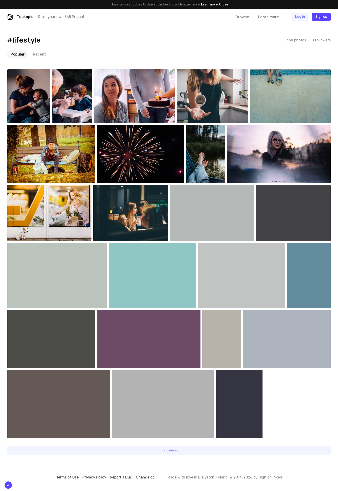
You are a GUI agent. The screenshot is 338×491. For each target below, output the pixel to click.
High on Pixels (270, 477)
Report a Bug (121, 477)
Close (223, 4)
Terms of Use (67, 477)
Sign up (321, 17)
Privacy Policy (94, 477)
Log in (300, 17)
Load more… (169, 450)
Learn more (209, 4)
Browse (242, 17)
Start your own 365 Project (61, 17)
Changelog (145, 477)
